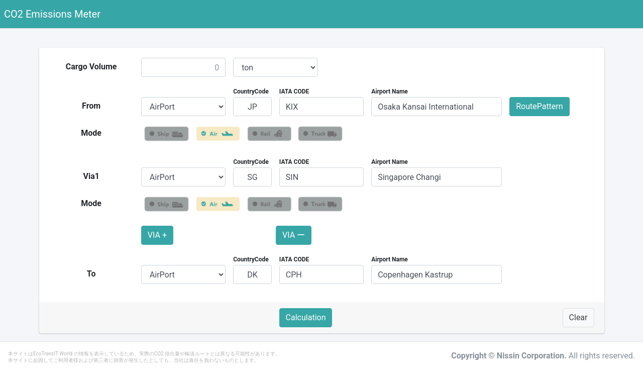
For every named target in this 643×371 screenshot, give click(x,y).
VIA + (157, 235)
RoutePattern (539, 106)
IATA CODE (294, 91)
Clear (578, 317)
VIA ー (293, 235)
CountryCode (251, 91)
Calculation (306, 317)
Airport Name (389, 91)
